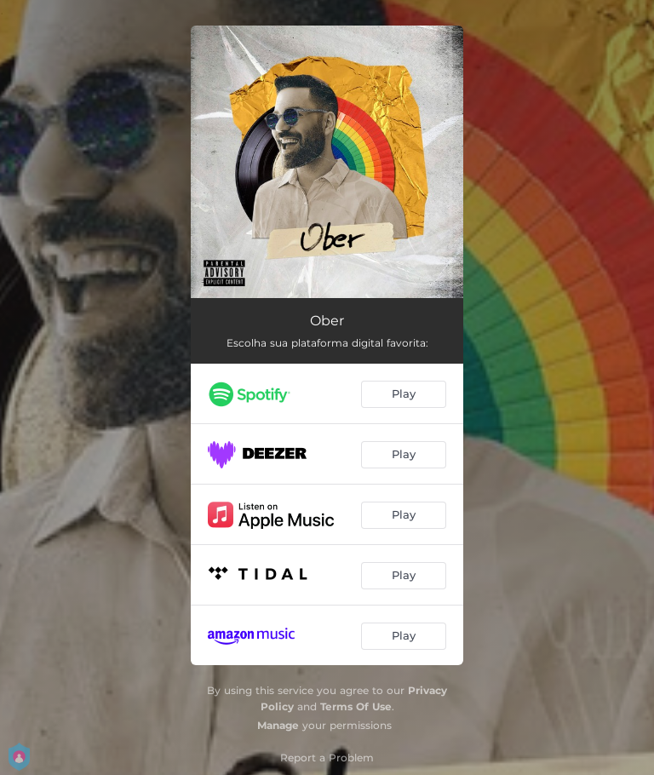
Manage (278, 725)
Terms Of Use (356, 706)
